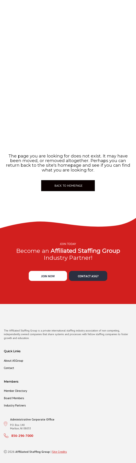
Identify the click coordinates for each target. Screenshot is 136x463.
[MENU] (131, 14)
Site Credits (59, 452)
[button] (48, 276)
